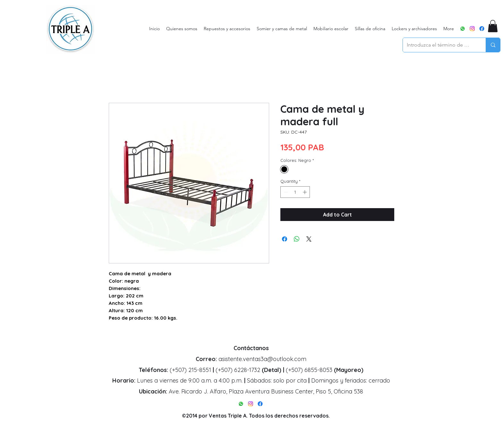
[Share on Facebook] (284, 239)
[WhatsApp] (462, 28)
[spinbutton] (295, 192)
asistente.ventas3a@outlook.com (262, 359)
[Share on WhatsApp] (297, 239)
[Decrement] (285, 192)
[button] (493, 26)
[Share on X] (309, 239)
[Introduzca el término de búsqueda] (439, 45)
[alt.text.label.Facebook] (482, 28)
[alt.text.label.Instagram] (472, 28)
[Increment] (305, 192)
